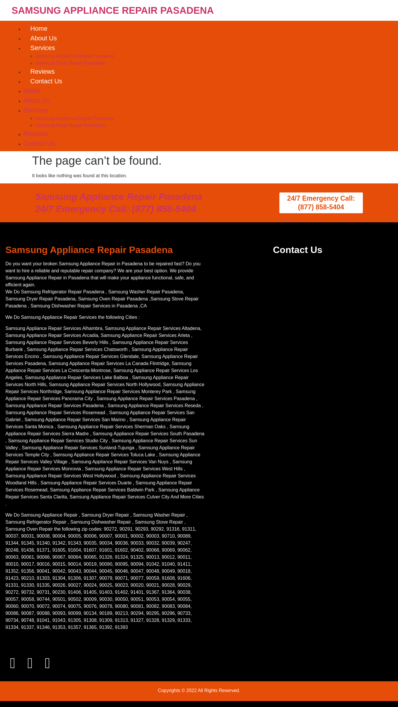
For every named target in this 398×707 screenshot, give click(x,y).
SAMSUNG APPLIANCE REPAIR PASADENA (113, 10)
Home (39, 28)
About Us (43, 38)
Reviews (42, 71)
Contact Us (46, 81)
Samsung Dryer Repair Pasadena (70, 63)
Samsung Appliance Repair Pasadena (74, 56)
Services (42, 47)
